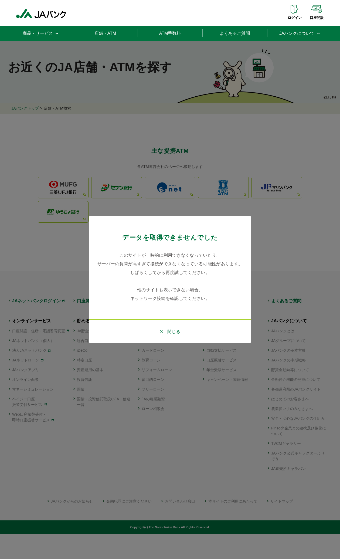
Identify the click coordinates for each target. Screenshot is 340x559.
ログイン (295, 18)
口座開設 (317, 18)
